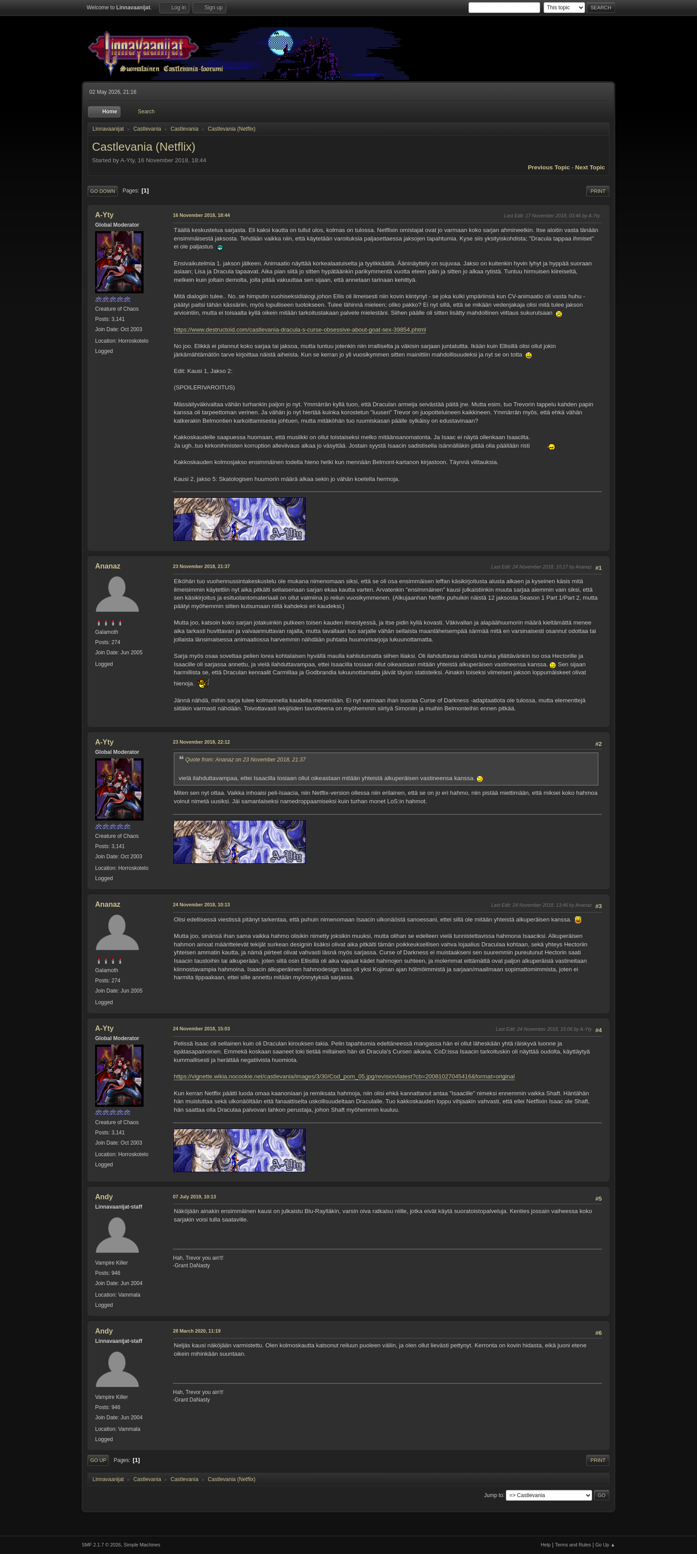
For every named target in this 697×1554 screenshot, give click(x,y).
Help (546, 1544)
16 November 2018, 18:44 (201, 215)
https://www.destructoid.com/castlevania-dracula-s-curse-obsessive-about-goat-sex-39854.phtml (300, 329)
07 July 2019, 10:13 (194, 1196)
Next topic (590, 167)
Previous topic (549, 167)
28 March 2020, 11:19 (196, 1331)
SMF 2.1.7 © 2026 (101, 1544)
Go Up (98, 1460)
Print (597, 191)
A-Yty (104, 215)
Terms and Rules (573, 1544)
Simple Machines (142, 1544)
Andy (104, 1197)
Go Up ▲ (605, 1544)
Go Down (102, 191)
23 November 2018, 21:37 (201, 566)
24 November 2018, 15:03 (201, 1028)
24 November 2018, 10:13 (201, 904)
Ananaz (107, 566)
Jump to (493, 1495)
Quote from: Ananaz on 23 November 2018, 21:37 (245, 760)
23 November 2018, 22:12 (201, 742)
